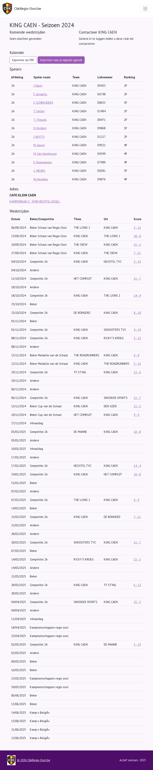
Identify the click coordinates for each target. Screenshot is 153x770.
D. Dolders (39, 128)
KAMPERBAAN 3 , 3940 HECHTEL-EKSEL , (35, 201)
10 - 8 (137, 432)
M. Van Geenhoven (45, 154)
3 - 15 (137, 644)
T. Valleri (39, 111)
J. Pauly (37, 85)
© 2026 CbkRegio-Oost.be (33, 760)
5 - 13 (137, 228)
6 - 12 (137, 585)
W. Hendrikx (40, 179)
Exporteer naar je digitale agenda (61, 60)
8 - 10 (137, 313)
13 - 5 (137, 406)
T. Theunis (40, 120)
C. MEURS (39, 171)
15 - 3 (137, 244)
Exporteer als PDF (23, 60)
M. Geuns (39, 145)
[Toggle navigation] (145, 8)
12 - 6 (137, 372)
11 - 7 (137, 278)
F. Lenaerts (40, 94)
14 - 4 (137, 295)
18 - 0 (137, 236)
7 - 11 (137, 253)
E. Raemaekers (42, 162)
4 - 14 (137, 330)
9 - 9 (136, 355)
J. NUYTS (38, 137)
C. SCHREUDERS (43, 102)
